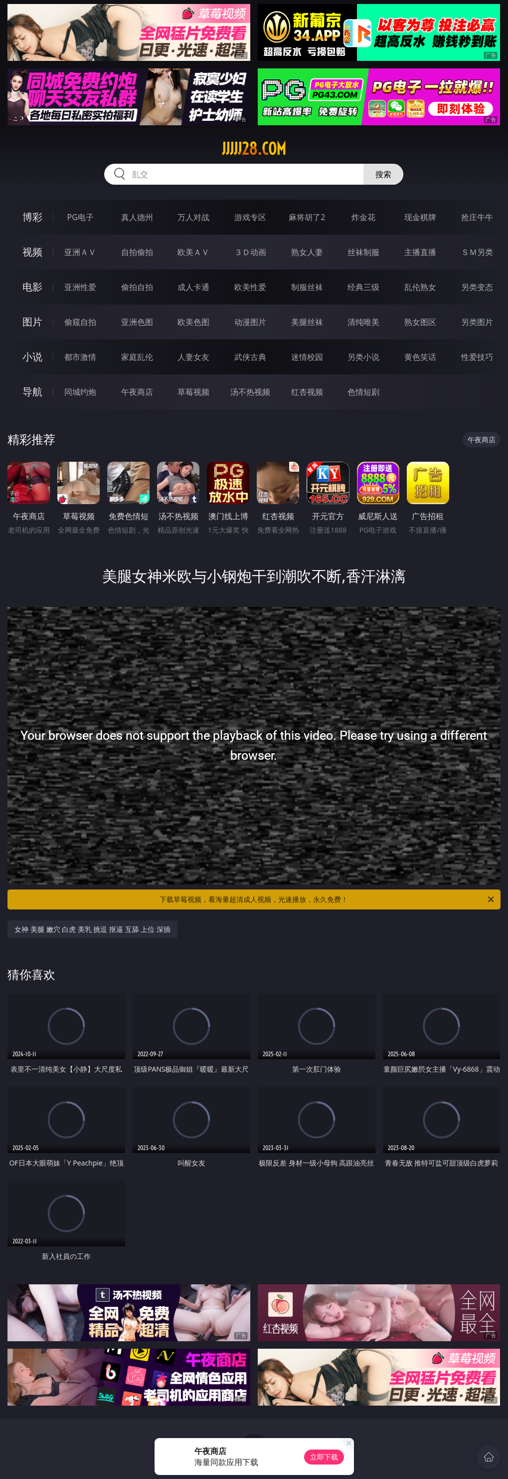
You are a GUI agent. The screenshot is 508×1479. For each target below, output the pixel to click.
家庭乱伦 (137, 356)
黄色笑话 (420, 356)
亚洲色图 (137, 321)
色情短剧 (363, 391)
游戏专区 (250, 217)
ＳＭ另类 (477, 252)
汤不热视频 (250, 391)
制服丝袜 (307, 287)
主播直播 (420, 252)
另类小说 (363, 356)
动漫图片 (250, 321)
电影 (32, 287)
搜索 (383, 174)
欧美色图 (193, 321)
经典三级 (363, 287)
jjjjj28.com (254, 149)
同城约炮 (80, 391)
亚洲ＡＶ (80, 252)
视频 (32, 252)
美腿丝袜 (307, 321)
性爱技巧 (477, 356)
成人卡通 (193, 287)
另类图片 (477, 321)
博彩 (32, 217)
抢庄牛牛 (477, 217)
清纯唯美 (363, 321)
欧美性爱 (250, 287)
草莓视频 (193, 391)
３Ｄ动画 (250, 252)
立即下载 (324, 1457)
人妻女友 (193, 356)
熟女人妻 (307, 252)
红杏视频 (307, 391)
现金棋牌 (420, 217)
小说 (32, 356)
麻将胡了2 (307, 217)
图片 (32, 321)
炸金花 (363, 217)
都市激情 (80, 356)
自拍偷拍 (137, 252)
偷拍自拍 (137, 287)
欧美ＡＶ (193, 252)
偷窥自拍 (80, 321)
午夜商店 (137, 391)
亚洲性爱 (80, 287)
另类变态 (477, 287)
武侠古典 (250, 356)
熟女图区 (420, 321)
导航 (32, 391)
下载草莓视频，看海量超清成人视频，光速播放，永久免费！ (327, 899)
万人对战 (193, 217)
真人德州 (137, 217)
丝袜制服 (363, 252)
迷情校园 (307, 356)
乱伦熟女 (420, 287)
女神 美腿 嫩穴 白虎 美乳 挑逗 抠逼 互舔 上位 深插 (92, 929)
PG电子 (80, 217)
